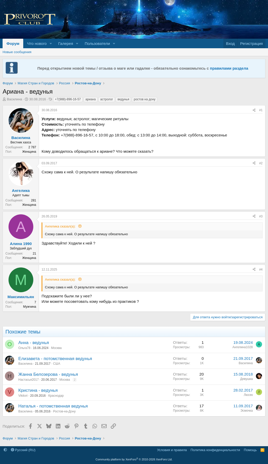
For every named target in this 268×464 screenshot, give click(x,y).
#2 (261, 163)
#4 (261, 269)
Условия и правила (172, 450)
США (56, 363)
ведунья (123, 99)
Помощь (250, 450)
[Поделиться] (254, 110)
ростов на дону (144, 99)
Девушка (246, 379)
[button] (50, 43)
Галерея (65, 43)
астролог (106, 99)
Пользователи (97, 43)
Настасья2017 (28, 379)
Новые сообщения (17, 52)
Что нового (36, 43)
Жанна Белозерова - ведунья (48, 374)
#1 (261, 110)
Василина (14, 99)
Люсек (248, 395)
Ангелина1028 (242, 347)
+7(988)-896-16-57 (68, 99)
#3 (261, 216)
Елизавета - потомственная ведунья (55, 358)
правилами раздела (229, 68)
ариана (90, 99)
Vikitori (23, 395)
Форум (12, 43)
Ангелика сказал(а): (60, 226)
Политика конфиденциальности (215, 450)
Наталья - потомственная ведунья (53, 406)
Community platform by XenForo (134, 459)
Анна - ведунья (33, 342)
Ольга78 (24, 348)
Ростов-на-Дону (64, 411)
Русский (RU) (23, 450)
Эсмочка (246, 410)
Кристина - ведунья (38, 390)
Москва (56, 348)
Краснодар (56, 395)
